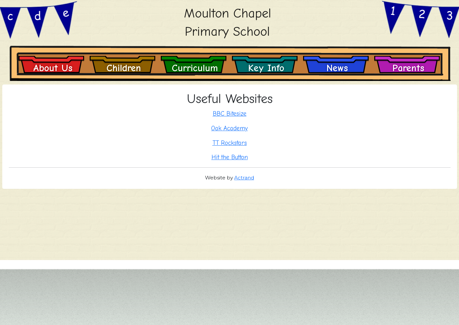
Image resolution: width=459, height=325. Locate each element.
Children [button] (124, 67)
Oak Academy (229, 128)
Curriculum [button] (195, 67)
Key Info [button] (266, 67)
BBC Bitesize (230, 113)
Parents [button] (408, 67)
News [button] (337, 67)
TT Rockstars (229, 143)
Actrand (244, 178)
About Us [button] (52, 67)
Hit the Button (229, 157)
